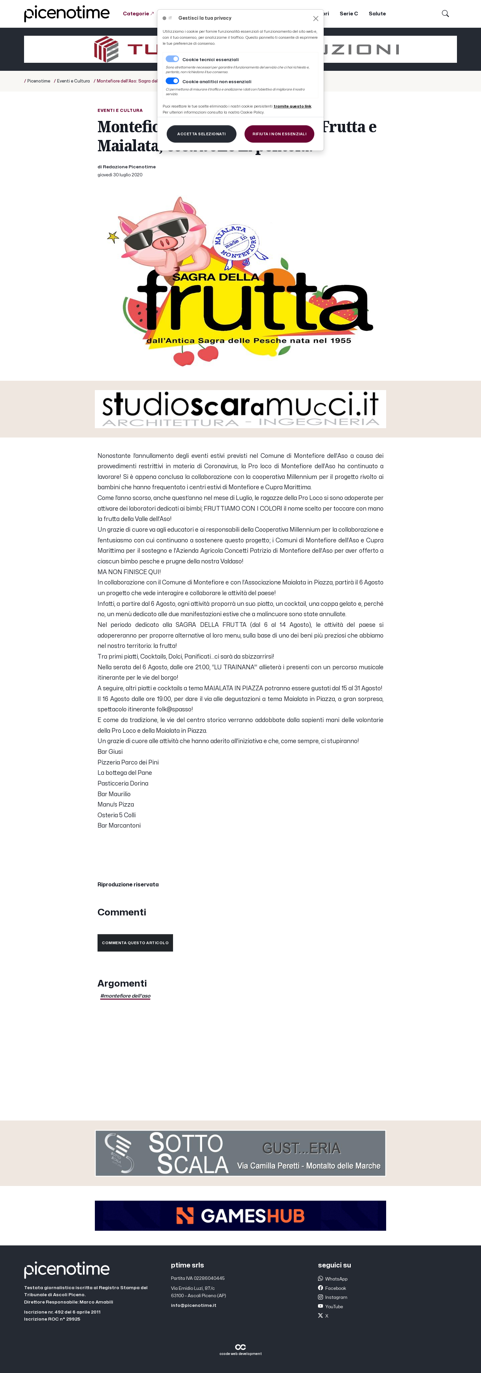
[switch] (172, 80)
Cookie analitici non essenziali (217, 82)
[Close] (316, 18)
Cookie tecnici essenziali (210, 60)
